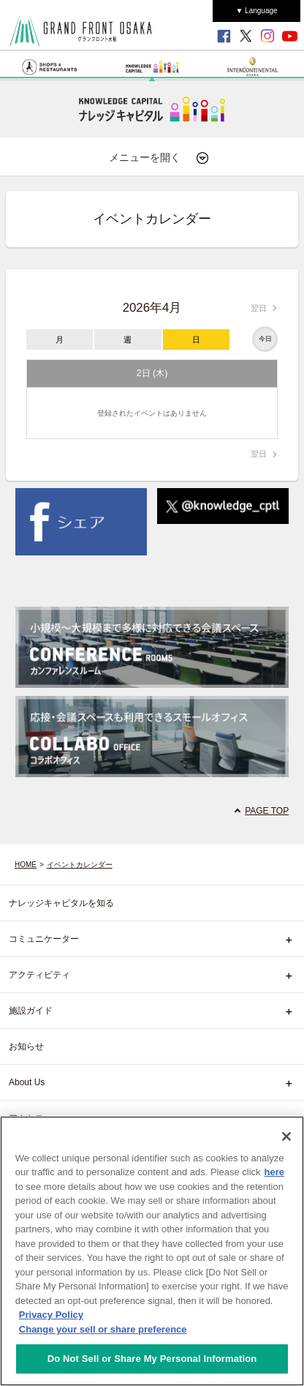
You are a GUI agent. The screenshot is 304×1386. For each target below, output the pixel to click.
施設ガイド (31, 1010)
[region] (152, 1251)
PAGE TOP (267, 811)
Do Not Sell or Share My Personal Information (152, 1358)
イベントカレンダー (80, 865)
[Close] (286, 1136)
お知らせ (26, 1046)
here (274, 1171)
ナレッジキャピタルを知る (61, 903)
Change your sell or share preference (103, 1329)
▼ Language (256, 11)
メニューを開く (159, 158)
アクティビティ (39, 975)
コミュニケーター (44, 939)
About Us (27, 1082)
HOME (26, 865)
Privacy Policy (51, 1314)
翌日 (259, 308)
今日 (265, 338)
